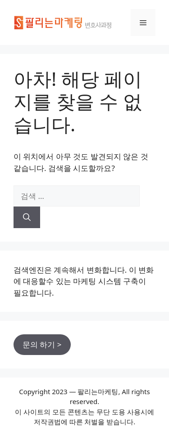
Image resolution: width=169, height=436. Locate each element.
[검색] (27, 217)
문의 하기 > (42, 344)
